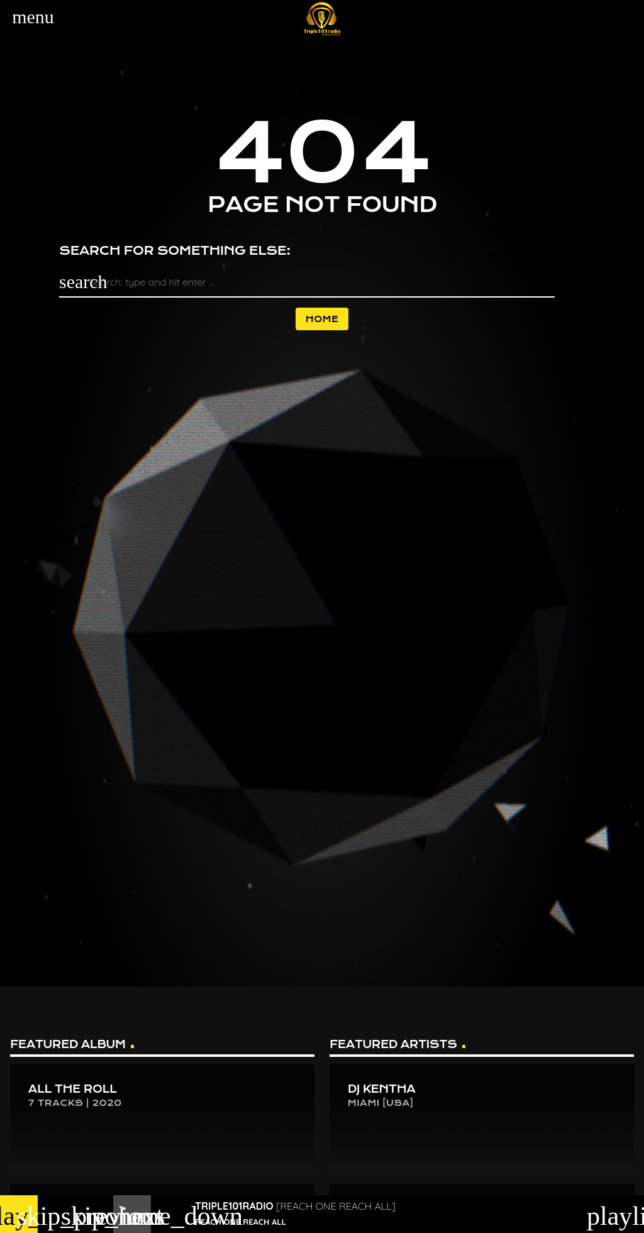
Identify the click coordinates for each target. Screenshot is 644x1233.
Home (322, 319)
